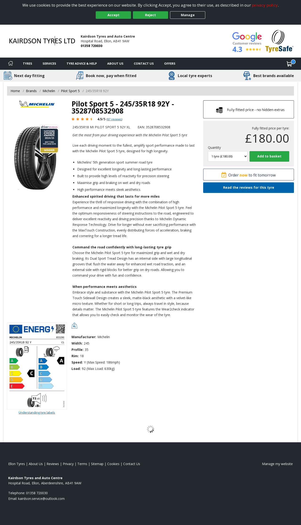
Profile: (77, 349)
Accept (113, 15)
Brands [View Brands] (31, 91)
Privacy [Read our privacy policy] (68, 464)
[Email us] (41, 498)
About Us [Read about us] (36, 464)
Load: (76, 368)
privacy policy (265, 5)
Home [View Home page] (15, 91)
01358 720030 (91, 45)
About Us (115, 63)
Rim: (75, 356)
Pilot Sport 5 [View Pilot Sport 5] (70, 91)
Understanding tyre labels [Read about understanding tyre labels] (37, 412)
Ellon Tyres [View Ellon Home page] (16, 464)
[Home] (11, 64)
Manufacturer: (83, 337)
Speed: (77, 362)
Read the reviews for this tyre (248, 187)
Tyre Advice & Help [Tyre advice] (82, 63)
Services (49, 63)
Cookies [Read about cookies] (113, 464)
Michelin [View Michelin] (49, 91)
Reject (150, 15)
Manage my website (277, 464)
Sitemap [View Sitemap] (97, 464)
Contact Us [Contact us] (144, 63)
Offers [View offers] (169, 63)
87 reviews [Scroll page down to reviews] (114, 119)
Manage (188, 15)
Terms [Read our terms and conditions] (82, 464)
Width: (77, 343)
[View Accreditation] (279, 41)
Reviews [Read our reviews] (53, 464)
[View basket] (289, 64)
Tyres (27, 63)
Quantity (214, 147)
